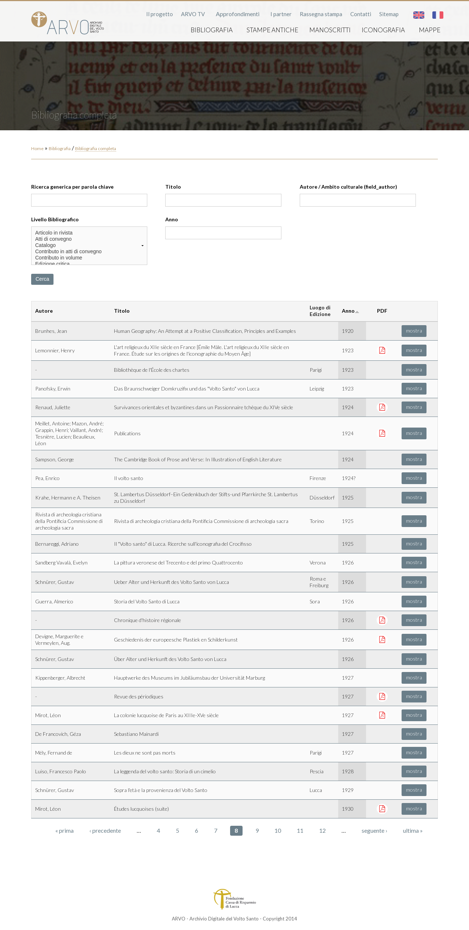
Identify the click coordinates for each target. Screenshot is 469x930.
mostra (414, 330)
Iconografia (383, 30)
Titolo (173, 187)
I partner (281, 14)
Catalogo (89, 245)
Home (37, 148)
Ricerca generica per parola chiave (72, 187)
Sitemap (389, 14)
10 (277, 830)
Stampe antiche (272, 30)
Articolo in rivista (89, 233)
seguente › (374, 830)
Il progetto (159, 14)
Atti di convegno (89, 239)
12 (322, 830)
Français (437, 15)
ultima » (413, 830)
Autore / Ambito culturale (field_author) (348, 187)
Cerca (42, 279)
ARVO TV (193, 14)
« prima (64, 830)
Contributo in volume (89, 258)
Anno (171, 219)
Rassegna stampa (321, 14)
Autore (44, 311)
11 (300, 830)
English (418, 15)
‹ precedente (105, 830)
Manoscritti (330, 30)
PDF (382, 311)
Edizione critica (89, 264)
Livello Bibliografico (55, 219)
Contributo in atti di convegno (89, 251)
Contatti (360, 14)
